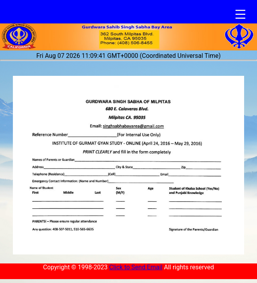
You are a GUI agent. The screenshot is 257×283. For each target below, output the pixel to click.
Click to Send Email (135, 267)
